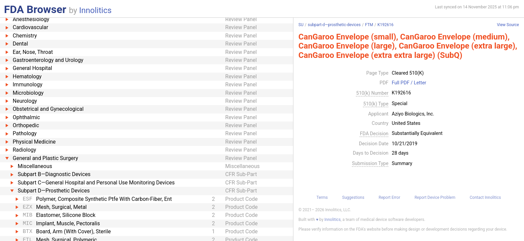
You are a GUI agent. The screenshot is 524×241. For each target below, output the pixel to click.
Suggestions (353, 197)
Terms (322, 197)
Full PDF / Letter (409, 83)
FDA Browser (35, 9)
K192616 (385, 24)
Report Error (389, 197)
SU (300, 24)
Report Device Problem (434, 197)
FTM (369, 24)
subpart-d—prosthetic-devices (334, 24)
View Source (508, 25)
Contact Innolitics (485, 197)
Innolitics (95, 10)
